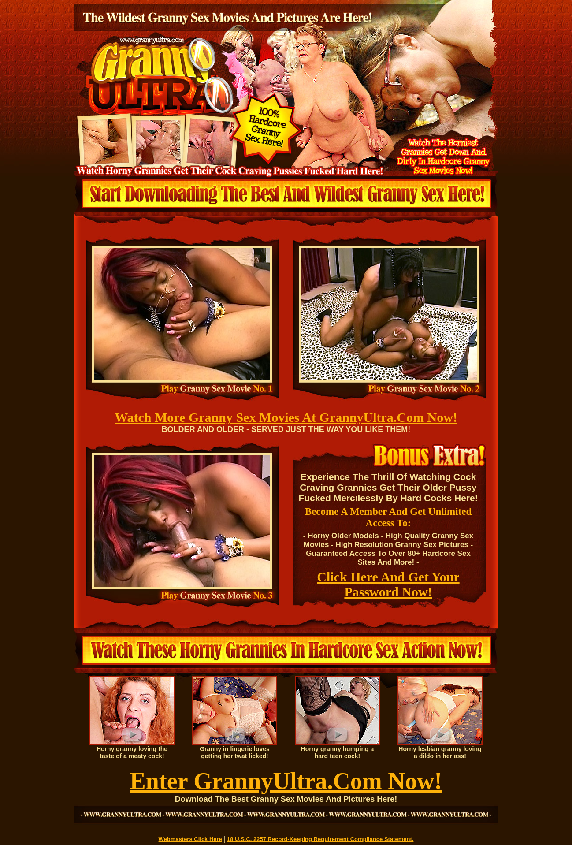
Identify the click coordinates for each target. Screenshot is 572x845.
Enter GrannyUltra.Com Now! (286, 781)
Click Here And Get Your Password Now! (388, 584)
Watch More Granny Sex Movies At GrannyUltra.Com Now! (286, 417)
